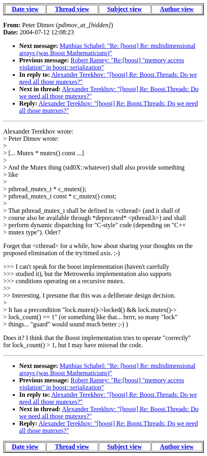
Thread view (72, 9)
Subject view (124, 9)
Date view (25, 9)
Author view (177, 9)
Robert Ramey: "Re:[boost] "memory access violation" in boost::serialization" (101, 64)
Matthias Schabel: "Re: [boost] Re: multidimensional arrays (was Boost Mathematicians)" (107, 49)
